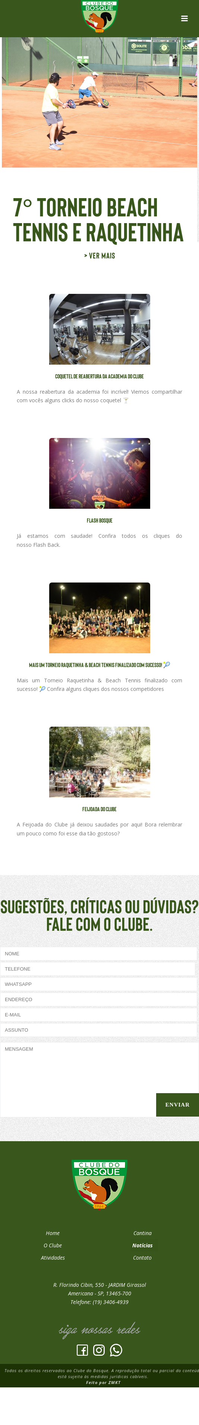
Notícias (142, 1245)
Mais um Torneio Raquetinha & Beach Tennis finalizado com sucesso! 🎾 (99, 664)
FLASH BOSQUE (100, 520)
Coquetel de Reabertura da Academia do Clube (99, 376)
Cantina (142, 1233)
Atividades (53, 1257)
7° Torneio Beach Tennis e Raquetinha (98, 218)
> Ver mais (99, 255)
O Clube (53, 1245)
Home (53, 1233)
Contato (142, 1257)
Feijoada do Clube (99, 808)
